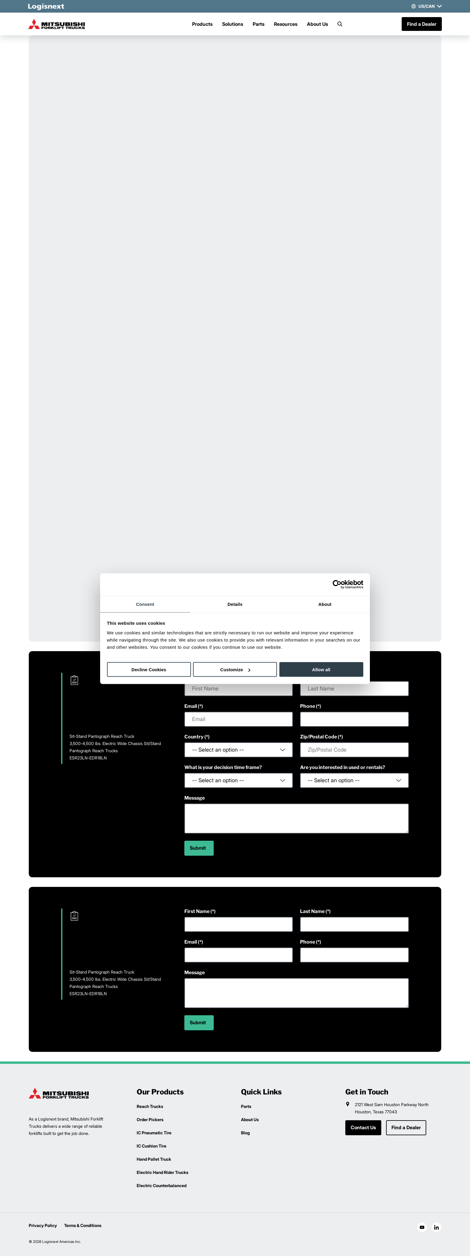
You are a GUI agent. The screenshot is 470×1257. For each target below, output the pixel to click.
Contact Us (363, 1129)
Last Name (312, 912)
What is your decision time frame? (223, 768)
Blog (245, 1133)
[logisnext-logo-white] (47, 6)
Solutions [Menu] (232, 24)
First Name (197, 912)
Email (190, 707)
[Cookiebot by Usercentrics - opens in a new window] (337, 584)
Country (194, 738)
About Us (317, 24)
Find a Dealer (421, 24)
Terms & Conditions (82, 1226)
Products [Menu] (202, 24)
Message (194, 799)
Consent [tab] (145, 603)
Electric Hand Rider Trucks (162, 1173)
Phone (307, 707)
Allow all (321, 669)
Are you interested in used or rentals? (342, 768)
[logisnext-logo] (59, 1094)
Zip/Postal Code (318, 738)
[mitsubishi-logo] (59, 24)
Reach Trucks (150, 1107)
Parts (258, 24)
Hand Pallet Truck (154, 1160)
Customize (235, 669)
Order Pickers (150, 1120)
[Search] (340, 24)
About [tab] (325, 603)
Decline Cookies (149, 669)
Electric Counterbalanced (161, 1186)
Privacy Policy (43, 1226)
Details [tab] (235, 603)
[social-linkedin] (436, 1228)
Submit (198, 849)
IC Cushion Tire (151, 1146)
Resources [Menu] (285, 24)
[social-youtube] (422, 1228)
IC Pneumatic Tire (154, 1133)
